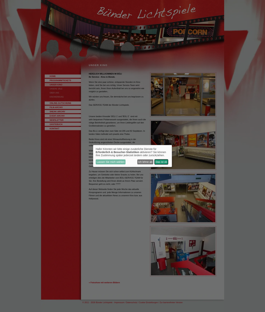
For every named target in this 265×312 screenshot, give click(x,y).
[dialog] (132, 156)
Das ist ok (161, 161)
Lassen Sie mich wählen (111, 161)
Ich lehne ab (145, 161)
